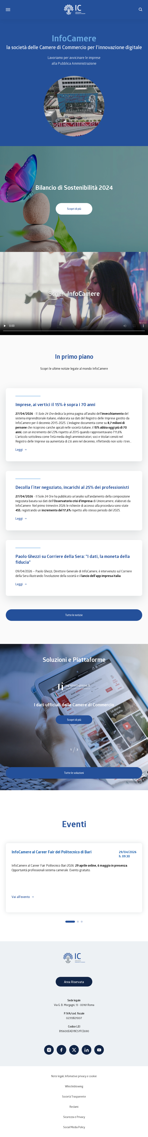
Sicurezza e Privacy (74, 1117)
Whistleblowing (74, 1086)
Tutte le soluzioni (74, 773)
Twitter (74, 1050)
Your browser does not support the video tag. (77, 106)
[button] (140, 10)
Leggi (19, 449)
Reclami (74, 1107)
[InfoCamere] (74, 10)
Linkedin (86, 1050)
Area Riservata (74, 982)
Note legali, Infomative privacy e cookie (74, 1076)
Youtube (99, 1050)
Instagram (49, 1050)
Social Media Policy (74, 1127)
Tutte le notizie (74, 615)
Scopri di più (74, 209)
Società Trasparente (74, 1096)
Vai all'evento (21, 897)
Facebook (61, 1050)
